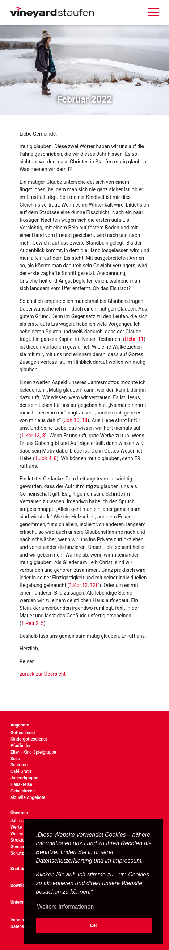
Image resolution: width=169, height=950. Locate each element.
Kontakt (18, 868)
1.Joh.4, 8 (46, 458)
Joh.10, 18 (76, 420)
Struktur (18, 840)
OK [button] (94, 925)
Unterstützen (22, 902)
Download (20, 885)
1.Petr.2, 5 (32, 623)
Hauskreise (21, 784)
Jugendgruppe (24, 777)
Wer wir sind (22, 833)
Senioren (19, 764)
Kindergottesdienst (28, 739)
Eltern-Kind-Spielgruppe (33, 752)
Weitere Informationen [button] (65, 907)
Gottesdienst (22, 732)
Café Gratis (21, 771)
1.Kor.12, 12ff (84, 585)
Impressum (21, 919)
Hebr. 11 (134, 339)
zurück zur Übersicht (43, 674)
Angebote (19, 725)
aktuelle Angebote (27, 797)
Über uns (19, 813)
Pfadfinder (20, 745)
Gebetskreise (23, 790)
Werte (16, 827)
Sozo (15, 758)
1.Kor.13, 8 (33, 435)
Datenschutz (22, 926)
